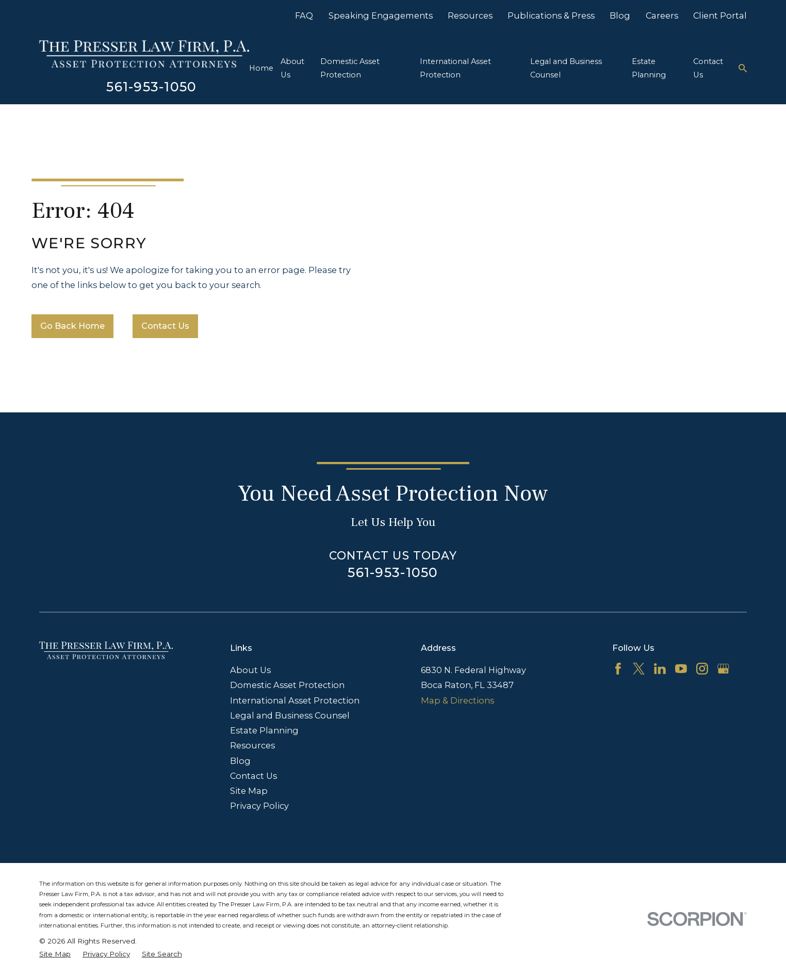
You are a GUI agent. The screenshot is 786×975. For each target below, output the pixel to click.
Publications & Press (551, 15)
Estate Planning (264, 730)
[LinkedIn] (660, 669)
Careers (662, 15)
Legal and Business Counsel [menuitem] (566, 68)
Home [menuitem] (261, 68)
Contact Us (165, 326)
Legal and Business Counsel (290, 715)
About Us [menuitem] (292, 68)
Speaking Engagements (381, 15)
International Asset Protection (294, 700)
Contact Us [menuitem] (708, 68)
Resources (470, 15)
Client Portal (720, 15)
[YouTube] (681, 669)
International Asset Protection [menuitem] (455, 68)
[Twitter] (639, 669)
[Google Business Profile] (723, 669)
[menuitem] (55, 954)
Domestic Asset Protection (287, 685)
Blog (620, 15)
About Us (250, 670)
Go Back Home (72, 326)
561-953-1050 (151, 86)
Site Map (249, 791)
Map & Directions (457, 700)
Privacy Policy (259, 806)
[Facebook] (618, 669)
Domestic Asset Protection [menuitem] (350, 68)
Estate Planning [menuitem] (649, 68)
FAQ (304, 15)
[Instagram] (702, 669)
